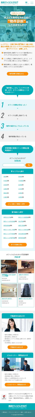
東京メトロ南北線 (23, 229)
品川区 (20, 185)
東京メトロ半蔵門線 (9, 238)
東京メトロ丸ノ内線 (9, 229)
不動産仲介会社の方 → (17, 347)
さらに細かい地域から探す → (17, 204)
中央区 (5, 180)
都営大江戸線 (7, 217)
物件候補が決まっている (17, 136)
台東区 (5, 189)
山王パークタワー (24, 274)
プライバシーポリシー (14, 412)
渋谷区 (5, 185)
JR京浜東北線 (22, 233)
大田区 (20, 197)
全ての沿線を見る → (17, 244)
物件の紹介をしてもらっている (17, 126)
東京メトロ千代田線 (9, 233)
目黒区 (20, 193)
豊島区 (5, 193)
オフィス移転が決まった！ (17, 105)
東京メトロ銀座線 (23, 217)
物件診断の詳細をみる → (17, 73)
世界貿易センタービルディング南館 (9, 275)
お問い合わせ (28, 412)
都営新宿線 (21, 238)
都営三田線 (21, 225)
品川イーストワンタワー (26, 298)
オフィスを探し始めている (17, 115)
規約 (22, 412)
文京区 (20, 189)
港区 (5, 176)
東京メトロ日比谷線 (9, 221)
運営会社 (5, 412)
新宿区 (20, 176)
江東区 (5, 197)
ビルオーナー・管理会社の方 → (17, 384)
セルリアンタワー (7, 298)
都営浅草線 (7, 225)
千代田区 (20, 180)
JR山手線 (20, 221)
